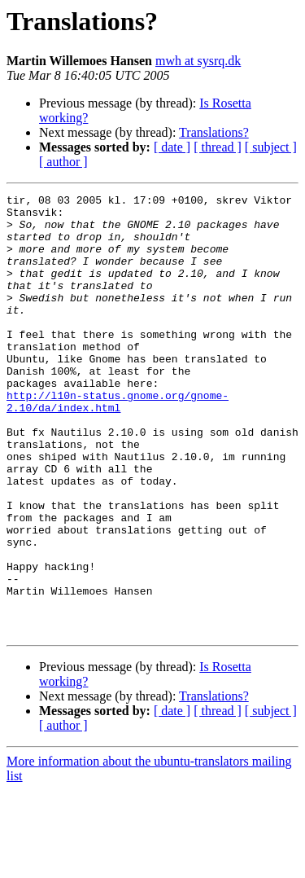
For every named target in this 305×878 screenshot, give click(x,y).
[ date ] (172, 147)
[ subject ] (271, 147)
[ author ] (63, 162)
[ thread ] (218, 147)
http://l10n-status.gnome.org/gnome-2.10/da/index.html (118, 444)
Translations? (214, 132)
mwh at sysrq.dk (198, 61)
